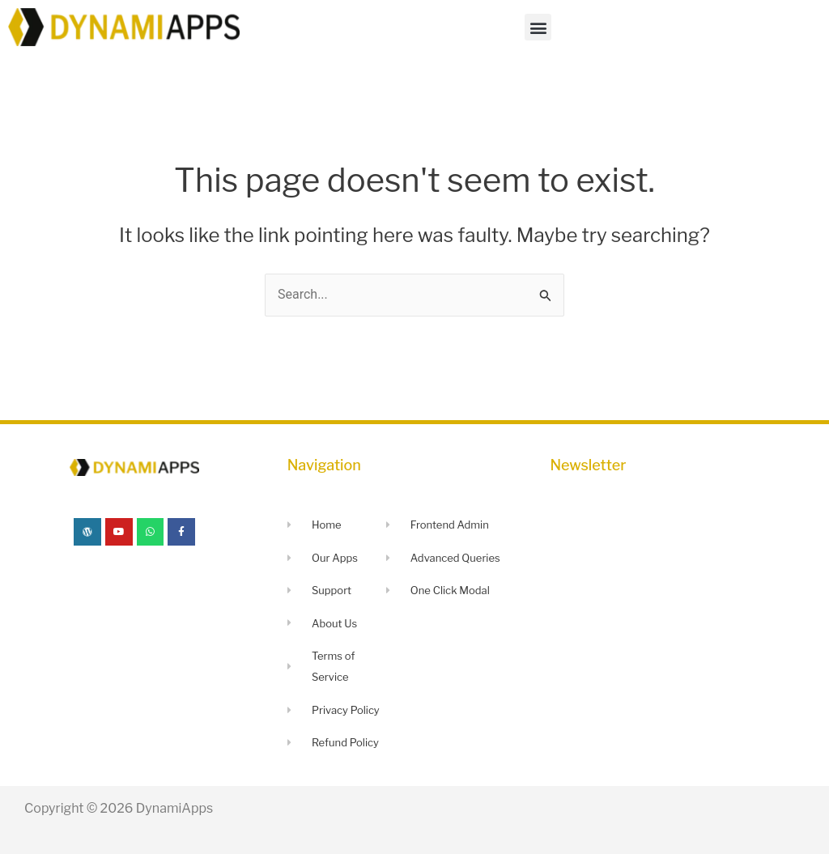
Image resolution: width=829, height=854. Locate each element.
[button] (538, 27)
